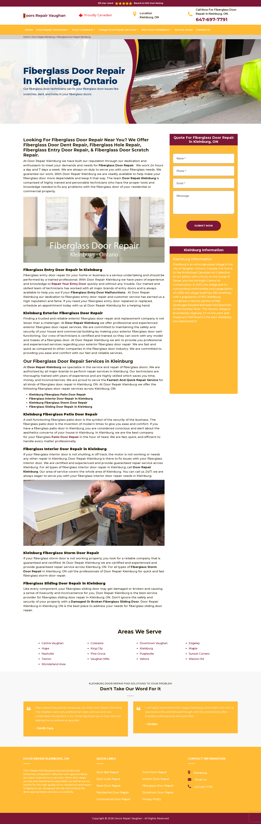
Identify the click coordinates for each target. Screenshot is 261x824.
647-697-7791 (212, 19)
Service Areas (184, 29)
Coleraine (97, 643)
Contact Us (203, 29)
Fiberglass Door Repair (158, 785)
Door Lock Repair (108, 779)
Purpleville (147, 653)
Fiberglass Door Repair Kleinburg (73, 37)
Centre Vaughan (53, 643)
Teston (46, 659)
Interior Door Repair (155, 779)
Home (29, 29)
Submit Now (203, 225)
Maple (193, 648)
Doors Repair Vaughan (128, 818)
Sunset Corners (199, 653)
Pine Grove (98, 653)
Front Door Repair (154, 772)
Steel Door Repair (108, 785)
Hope (45, 648)
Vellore (144, 659)
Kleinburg (146, 648)
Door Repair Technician (51, 29)
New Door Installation (155, 29)
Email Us (201, 779)
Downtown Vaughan (154, 643)
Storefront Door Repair (158, 792)
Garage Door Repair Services (117, 29)
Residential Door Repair (112, 792)
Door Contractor (82, 29)
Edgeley (194, 643)
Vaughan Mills (100, 659)
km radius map (203, 359)
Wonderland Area (54, 664)
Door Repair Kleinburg (43, 37)
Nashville (48, 653)
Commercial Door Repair (113, 799)
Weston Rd (196, 659)
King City (97, 648)
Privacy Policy (151, 799)
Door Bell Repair (107, 772)
